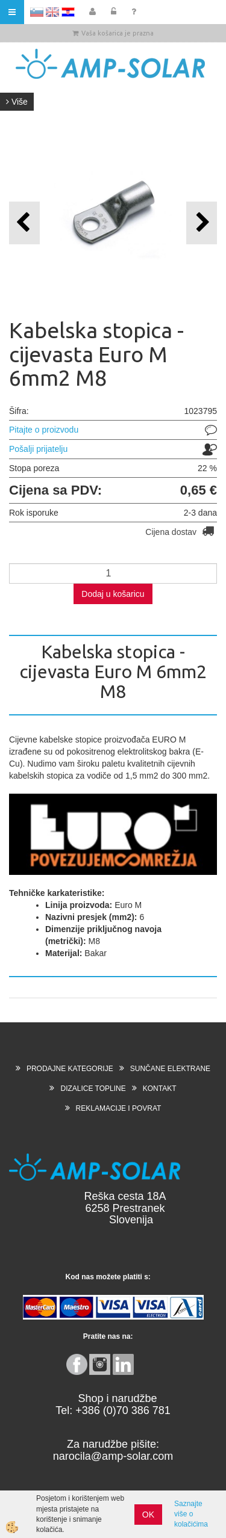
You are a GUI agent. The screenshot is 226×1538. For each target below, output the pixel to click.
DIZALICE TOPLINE (92, 1088)
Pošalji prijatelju (38, 449)
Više (17, 102)
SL (36, 12)
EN (52, 12)
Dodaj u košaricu (112, 594)
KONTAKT (160, 1088)
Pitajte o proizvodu (43, 429)
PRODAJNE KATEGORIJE (70, 1068)
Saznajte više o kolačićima (191, 1513)
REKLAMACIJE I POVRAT (119, 1108)
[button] (201, 223)
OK (148, 1514)
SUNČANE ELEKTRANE (170, 1068)
